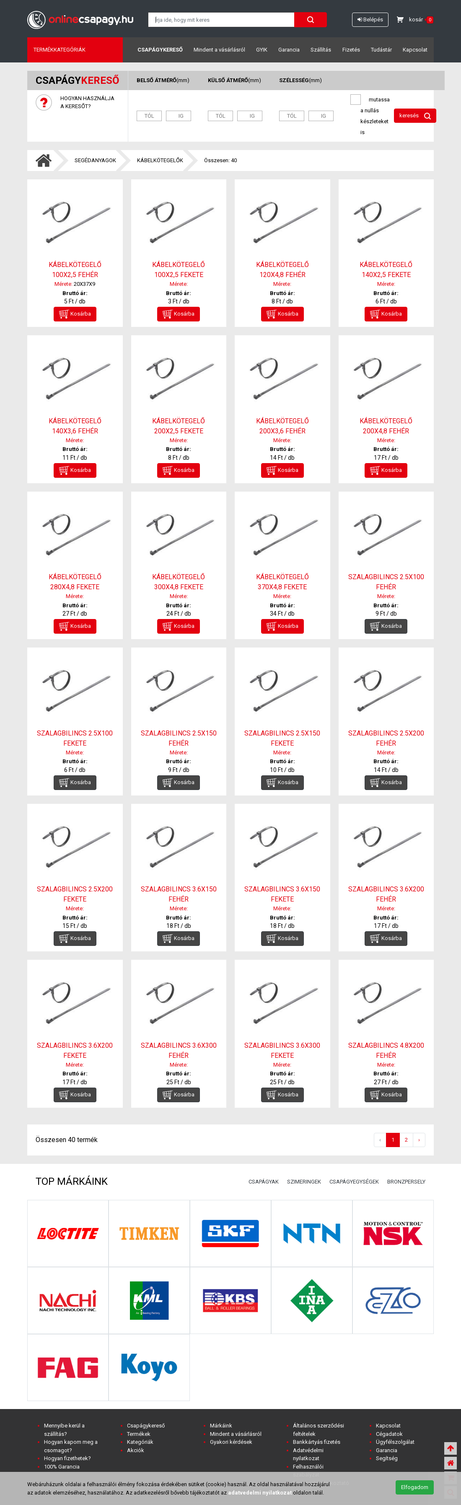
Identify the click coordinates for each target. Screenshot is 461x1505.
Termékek (138, 1434)
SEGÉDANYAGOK (95, 160)
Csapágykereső (160, 50)
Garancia (289, 50)
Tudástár (381, 50)
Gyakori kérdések (231, 1442)
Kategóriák (140, 1442)
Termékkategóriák (59, 50)
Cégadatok (389, 1434)
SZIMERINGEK (304, 1182)
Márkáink (221, 1425)
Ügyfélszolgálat (395, 1442)
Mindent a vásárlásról (219, 50)
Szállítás (321, 50)
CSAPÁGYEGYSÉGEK (354, 1182)
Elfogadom (414, 1487)
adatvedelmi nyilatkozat (260, 1492)
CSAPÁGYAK (264, 1182)
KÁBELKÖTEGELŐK (160, 160)
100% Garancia (62, 1467)
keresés (415, 115)
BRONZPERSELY (406, 1182)
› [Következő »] (419, 1140)
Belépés (370, 19)
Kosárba (75, 314)
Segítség (387, 1458)
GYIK (261, 50)
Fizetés (351, 50)
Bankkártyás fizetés (316, 1442)
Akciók (135, 1450)
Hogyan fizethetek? (67, 1458)
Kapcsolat (415, 50)
